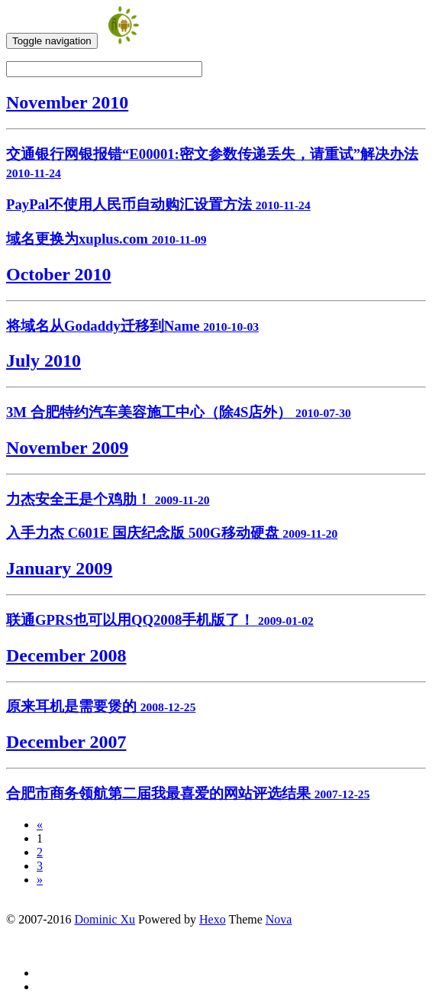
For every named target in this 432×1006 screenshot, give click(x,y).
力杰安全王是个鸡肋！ (108, 499)
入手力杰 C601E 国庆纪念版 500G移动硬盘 (171, 533)
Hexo (212, 919)
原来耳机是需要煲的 (100, 706)
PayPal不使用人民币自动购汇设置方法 (158, 204)
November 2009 (67, 448)
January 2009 (59, 568)
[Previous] (40, 824)
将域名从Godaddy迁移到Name (132, 326)
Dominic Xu (104, 919)
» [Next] (40, 879)
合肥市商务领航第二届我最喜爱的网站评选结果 (187, 793)
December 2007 (66, 742)
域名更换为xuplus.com (106, 239)
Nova (279, 919)
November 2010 (67, 102)
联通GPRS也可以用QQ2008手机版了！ (160, 620)
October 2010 (58, 274)
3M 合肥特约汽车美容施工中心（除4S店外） (178, 412)
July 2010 (43, 360)
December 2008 (66, 655)
